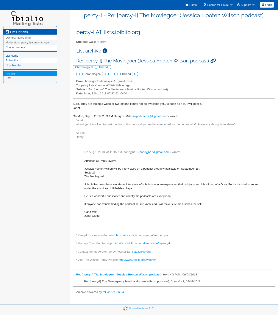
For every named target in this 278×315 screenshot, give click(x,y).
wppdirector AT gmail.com (150, 116)
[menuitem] (191, 5)
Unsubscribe (13, 65)
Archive (10, 73)
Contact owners (15, 47)
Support (244, 4)
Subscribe (12, 60)
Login (267, 4)
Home (191, 4)
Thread (103, 67)
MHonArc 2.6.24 (113, 292)
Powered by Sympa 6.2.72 (142, 308)
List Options (17, 32)
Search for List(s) (216, 4)
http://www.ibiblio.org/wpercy (137, 259)
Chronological (84, 67)
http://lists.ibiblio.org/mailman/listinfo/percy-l (142, 243)
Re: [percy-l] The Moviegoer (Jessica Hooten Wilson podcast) (119, 274)
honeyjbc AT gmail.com (154, 152)
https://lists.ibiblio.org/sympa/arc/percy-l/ (142, 235)
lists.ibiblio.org (141, 251)
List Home (12, 55)
